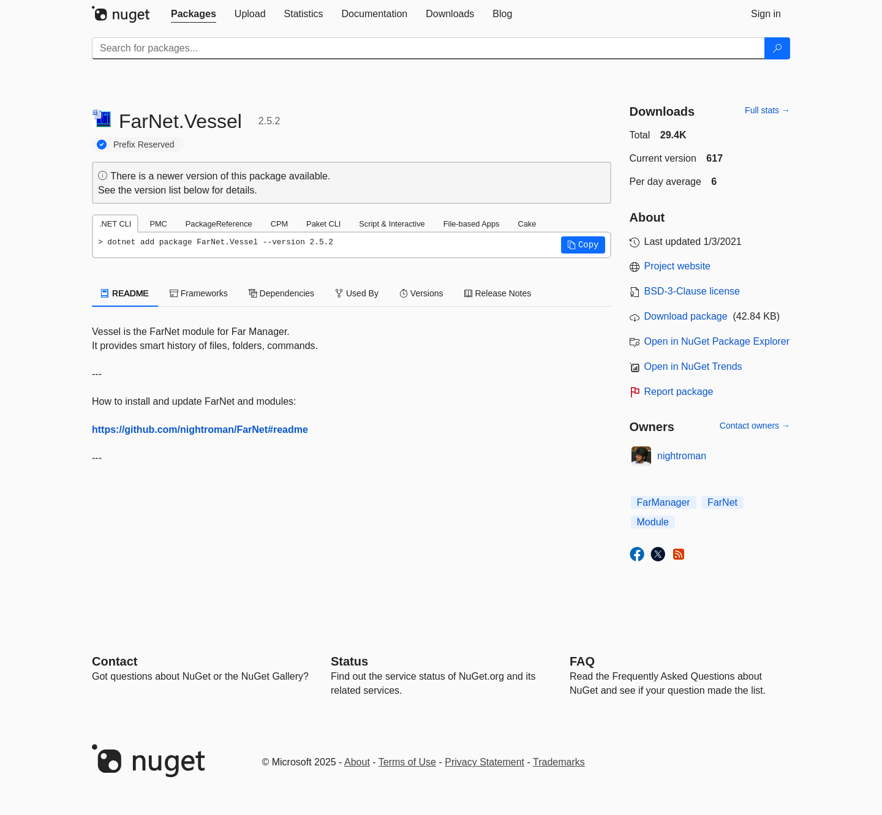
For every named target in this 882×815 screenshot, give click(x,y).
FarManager (663, 502)
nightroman (681, 456)
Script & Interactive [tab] (391, 223)
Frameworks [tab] (199, 293)
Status (349, 661)
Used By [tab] (357, 293)
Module (653, 522)
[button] (583, 245)
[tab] (193, 14)
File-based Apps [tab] (471, 223)
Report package (679, 391)
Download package (686, 316)
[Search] (777, 48)
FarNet (722, 502)
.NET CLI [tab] (115, 223)
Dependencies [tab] (281, 293)
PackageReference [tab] (219, 223)
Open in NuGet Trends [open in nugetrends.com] (693, 366)
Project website (677, 266)
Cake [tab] (527, 223)
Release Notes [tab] (498, 293)
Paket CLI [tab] (323, 223)
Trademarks (559, 762)
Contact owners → (755, 425)
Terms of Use (407, 762)
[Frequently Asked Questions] (582, 661)
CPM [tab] (279, 223)
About (357, 762)
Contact (114, 661)
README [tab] (125, 293)
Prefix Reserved (144, 144)
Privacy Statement (484, 762)
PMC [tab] (158, 223)
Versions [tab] (421, 293)
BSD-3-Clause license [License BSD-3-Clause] (692, 291)
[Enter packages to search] (428, 48)
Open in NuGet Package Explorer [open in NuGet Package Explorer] (717, 341)
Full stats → (767, 110)
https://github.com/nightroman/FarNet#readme (200, 429)
